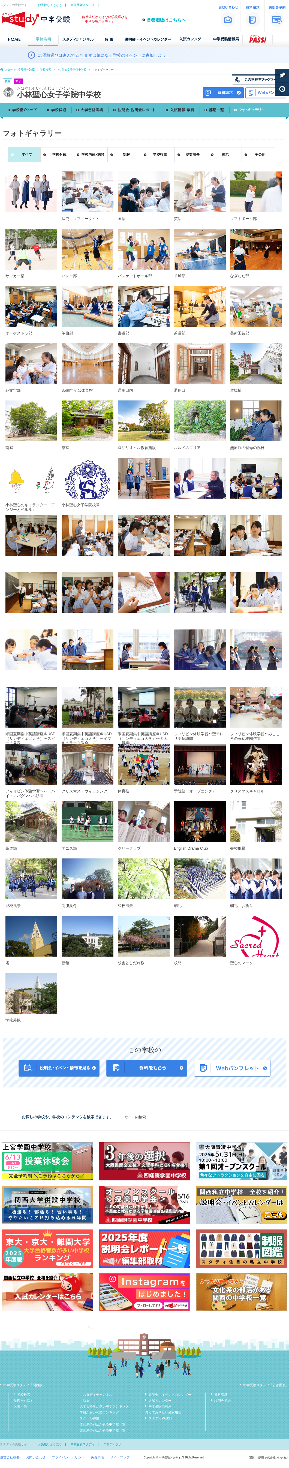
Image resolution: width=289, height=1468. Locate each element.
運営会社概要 (10, 1457)
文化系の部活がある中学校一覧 (102, 1430)
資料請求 (220, 1395)
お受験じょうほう (50, 5)
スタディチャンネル (97, 1395)
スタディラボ (112, 1444)
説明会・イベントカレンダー (170, 1395)
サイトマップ (120, 1457)
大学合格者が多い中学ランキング (104, 1406)
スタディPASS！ (161, 1418)
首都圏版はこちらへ (166, 20)
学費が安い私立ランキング (99, 1412)
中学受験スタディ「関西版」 (24, 1385)
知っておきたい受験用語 (163, 1412)
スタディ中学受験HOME (20, 69)
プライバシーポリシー (68, 1457)
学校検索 (45, 69)
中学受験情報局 (160, 1406)
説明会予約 (222, 1401)
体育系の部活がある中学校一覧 (102, 1424)
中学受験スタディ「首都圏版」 (266, 1385)
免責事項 (97, 1457)
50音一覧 (20, 1406)
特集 (86, 1401)
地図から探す (24, 1401)
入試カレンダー (160, 1401)
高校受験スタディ (83, 5)
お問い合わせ (36, 1457)
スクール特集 (89, 1418)
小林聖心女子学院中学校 (71, 69)
